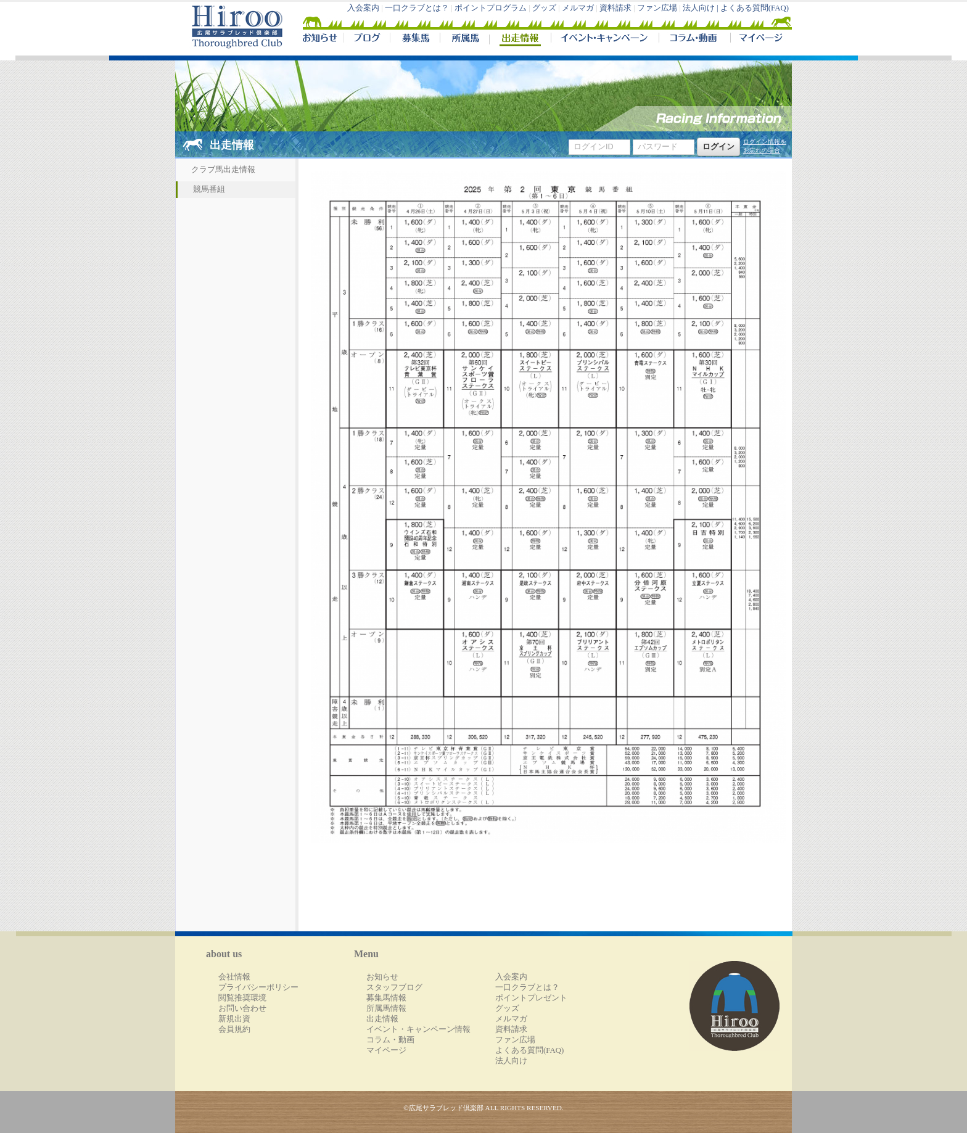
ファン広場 (657, 8)
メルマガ (578, 8)
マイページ (758, 39)
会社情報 (234, 977)
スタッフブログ (394, 987)
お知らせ (382, 977)
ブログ (366, 39)
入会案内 (363, 8)
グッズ (544, 8)
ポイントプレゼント (531, 998)
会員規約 (234, 1029)
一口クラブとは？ (417, 8)
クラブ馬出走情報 (223, 169)
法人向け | (701, 8)
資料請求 (615, 8)
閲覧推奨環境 (242, 998)
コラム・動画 (695, 39)
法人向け (511, 1061)
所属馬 (464, 39)
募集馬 (415, 39)
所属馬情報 (386, 1008)
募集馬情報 (386, 998)
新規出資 (234, 1019)
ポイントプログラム (491, 8)
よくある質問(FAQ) (754, 8)
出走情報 (520, 39)
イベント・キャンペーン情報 (418, 1029)
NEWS (320, 39)
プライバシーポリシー (258, 987)
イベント (605, 39)
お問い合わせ (242, 1008)
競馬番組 (209, 189)
